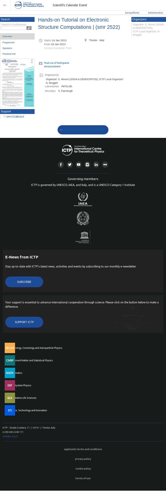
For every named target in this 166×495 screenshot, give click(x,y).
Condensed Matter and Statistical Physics (30, 360)
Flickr (105, 164)
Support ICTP (24, 322)
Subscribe (24, 281)
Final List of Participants (56, 63)
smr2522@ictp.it (15, 116)
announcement (52, 66)
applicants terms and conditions (83, 449)
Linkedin (96, 164)
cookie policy (83, 468)
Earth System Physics (19, 385)
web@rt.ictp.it (10, 436)
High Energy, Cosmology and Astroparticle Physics (35, 348)
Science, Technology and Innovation (27, 410)
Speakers (7, 48)
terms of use (83, 478)
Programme (8, 42)
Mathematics (15, 373)
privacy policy (83, 458)
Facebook (61, 164)
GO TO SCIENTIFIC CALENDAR (84, 129)
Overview (7, 36)
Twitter (70, 164)
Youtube (79, 164)
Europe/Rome (132, 12)
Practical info (9, 54)
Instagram (87, 164)
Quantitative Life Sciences (22, 397)
